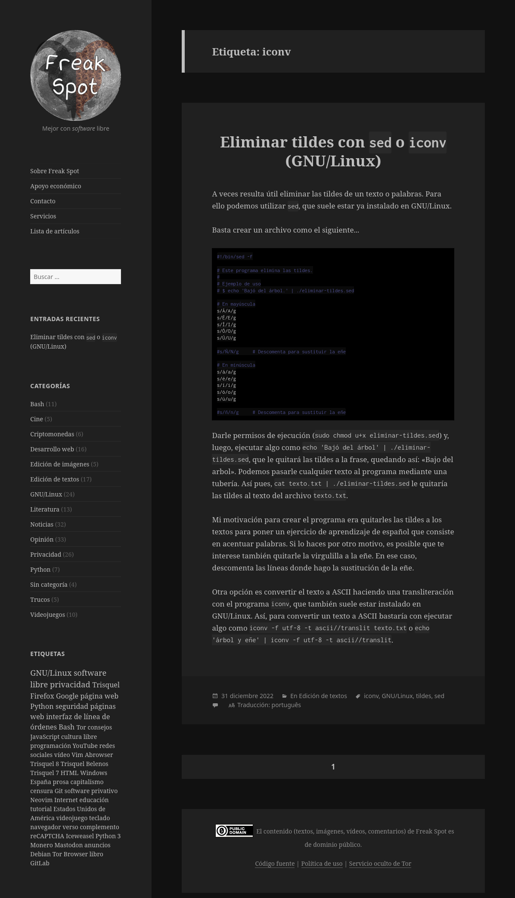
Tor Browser (71, 854)
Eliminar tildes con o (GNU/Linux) (333, 151)
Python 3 (108, 836)
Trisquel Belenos (85, 764)
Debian (41, 854)
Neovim (42, 800)
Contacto (42, 201)
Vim (78, 755)
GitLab (40, 863)
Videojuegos (47, 614)
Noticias (41, 524)
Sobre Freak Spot (54, 171)
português (286, 705)
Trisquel (106, 685)
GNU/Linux (46, 494)
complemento (99, 827)
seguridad (73, 706)
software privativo (91, 791)
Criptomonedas (52, 434)
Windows (93, 773)
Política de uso (322, 863)
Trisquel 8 (45, 764)
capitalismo (87, 782)
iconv (371, 696)
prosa (61, 782)
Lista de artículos (54, 231)
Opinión (41, 539)
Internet (66, 800)
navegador (46, 827)
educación (94, 800)
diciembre (244, 696)
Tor (81, 727)
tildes (423, 696)
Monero (42, 845)
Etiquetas (47, 654)
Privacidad (45, 554)
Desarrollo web (52, 449)
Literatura (44, 509)
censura (42, 791)
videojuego (72, 818)
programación (51, 746)
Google (68, 696)
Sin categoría (49, 584)
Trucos (40, 599)
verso (71, 827)
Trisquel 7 (45, 773)
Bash (37, 404)
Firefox (43, 696)
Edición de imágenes (59, 464)
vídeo (62, 755)
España (41, 782)
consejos (100, 727)
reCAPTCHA (48, 836)
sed (439, 696)
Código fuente (275, 863)
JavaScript (45, 736)
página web (99, 696)
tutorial (41, 809)
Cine (36, 419)
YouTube (86, 746)
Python (40, 569)
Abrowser (99, 755)
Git (60, 791)
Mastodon (69, 845)
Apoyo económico (55, 186)
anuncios (97, 845)
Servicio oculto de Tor (380, 863)
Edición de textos (54, 479)
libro (96, 854)
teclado (99, 818)
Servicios (43, 216)
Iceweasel (81, 836)
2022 (266, 696)
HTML (70, 773)
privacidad (71, 684)
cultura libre (79, 736)
